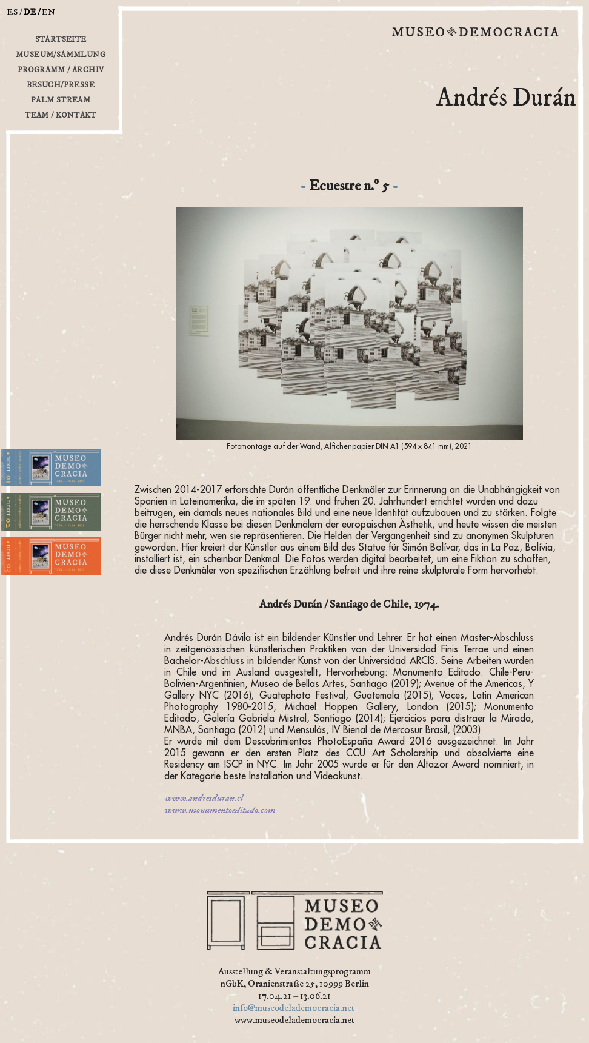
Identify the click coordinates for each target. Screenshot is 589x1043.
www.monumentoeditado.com (220, 810)
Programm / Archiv (61, 70)
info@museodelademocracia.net (293, 1008)
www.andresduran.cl (203, 798)
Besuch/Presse (61, 85)
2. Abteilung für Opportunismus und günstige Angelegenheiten (56, 534)
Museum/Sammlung (60, 54)
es (12, 12)
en (49, 12)
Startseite (61, 39)
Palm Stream (60, 100)
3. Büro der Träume (32, 578)
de (30, 12)
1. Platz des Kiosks (30, 489)
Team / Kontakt (60, 115)
